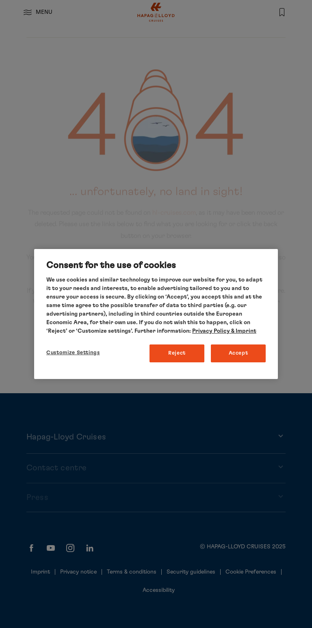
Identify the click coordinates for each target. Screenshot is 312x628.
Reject (177, 353)
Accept (238, 353)
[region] (156, 314)
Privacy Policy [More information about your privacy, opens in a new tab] (211, 331)
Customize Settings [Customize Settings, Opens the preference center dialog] (73, 352)
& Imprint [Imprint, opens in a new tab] (243, 331)
